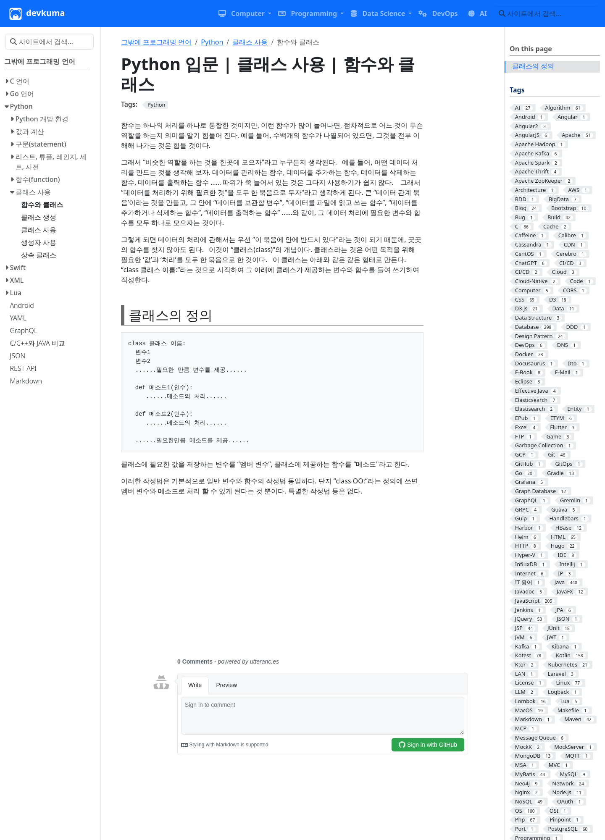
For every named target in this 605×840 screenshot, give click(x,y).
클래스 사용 (250, 42)
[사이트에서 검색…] (547, 13)
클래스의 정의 (533, 66)
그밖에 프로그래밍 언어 (156, 42)
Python (212, 42)
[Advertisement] (310, 581)
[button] (245, 13)
